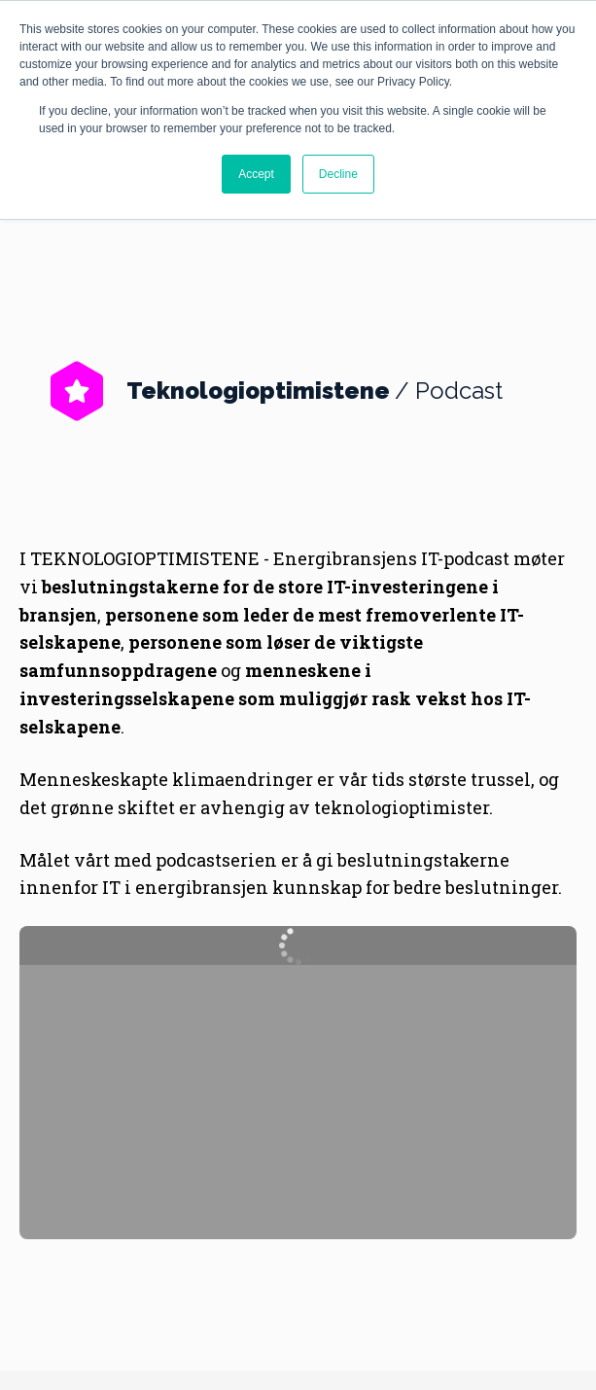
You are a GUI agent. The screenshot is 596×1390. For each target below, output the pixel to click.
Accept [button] (256, 174)
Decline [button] (338, 174)
